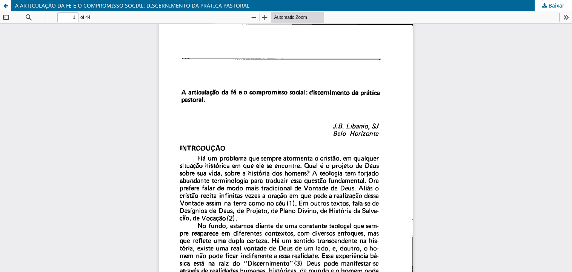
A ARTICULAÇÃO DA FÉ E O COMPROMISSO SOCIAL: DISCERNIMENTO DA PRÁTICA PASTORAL (132, 5)
